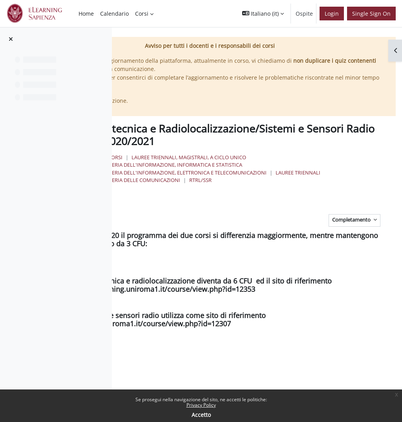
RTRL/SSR (341, 179)
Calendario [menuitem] (114, 13)
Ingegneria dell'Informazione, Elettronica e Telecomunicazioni (266, 171)
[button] (263, 13)
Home (178, 156)
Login (332, 13)
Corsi (202, 156)
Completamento (352, 219)
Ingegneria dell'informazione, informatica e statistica (254, 164)
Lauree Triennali (201, 179)
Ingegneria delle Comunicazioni (277, 179)
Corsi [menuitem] (141, 13)
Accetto (201, 414)
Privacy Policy (201, 405)
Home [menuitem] (86, 13)
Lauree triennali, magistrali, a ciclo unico (275, 156)
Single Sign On (371, 13)
